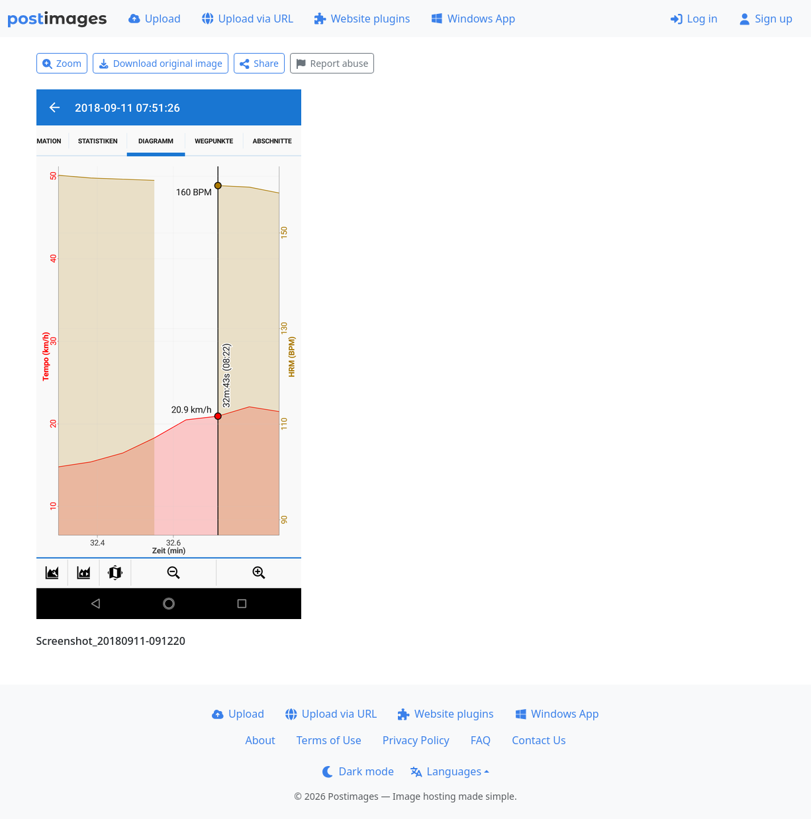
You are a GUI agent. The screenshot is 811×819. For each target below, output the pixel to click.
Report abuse (332, 63)
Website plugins (362, 18)
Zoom (62, 63)
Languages (445, 771)
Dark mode (358, 771)
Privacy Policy (416, 740)
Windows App (473, 18)
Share (259, 63)
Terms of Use (329, 740)
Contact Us (538, 740)
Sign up (765, 18)
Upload (154, 18)
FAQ (481, 740)
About (260, 740)
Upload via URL (247, 18)
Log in (694, 18)
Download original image (160, 63)
